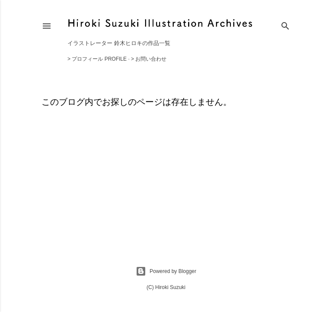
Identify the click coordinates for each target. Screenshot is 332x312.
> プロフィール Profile (97, 59)
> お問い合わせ (148, 59)
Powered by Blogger (166, 271)
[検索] (285, 24)
